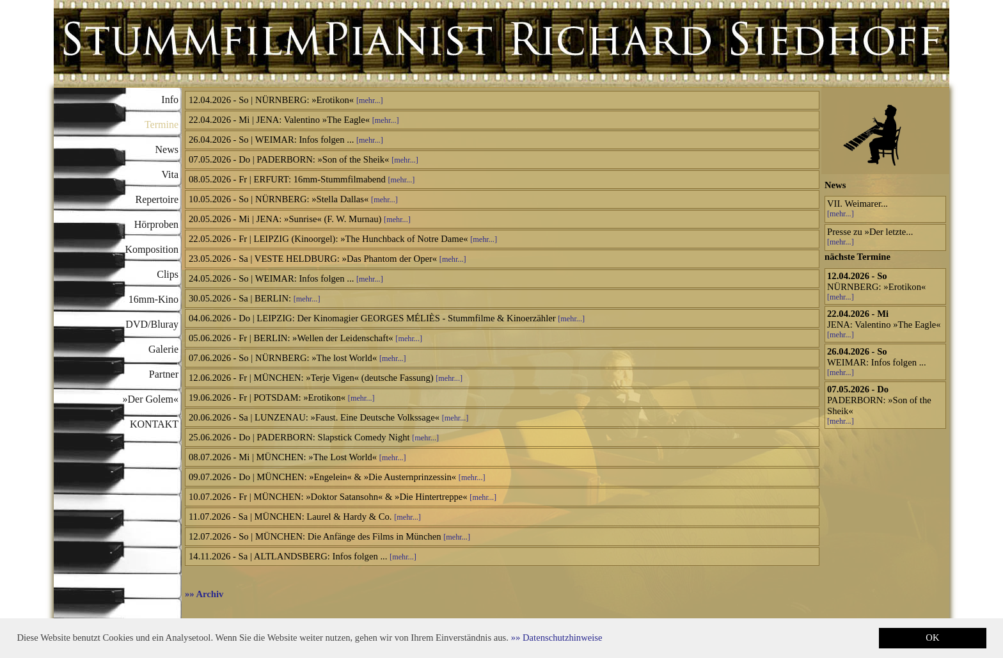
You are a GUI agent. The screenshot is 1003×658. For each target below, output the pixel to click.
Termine (161, 124)
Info (169, 99)
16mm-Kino (153, 299)
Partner (163, 374)
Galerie (163, 349)
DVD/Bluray (151, 324)
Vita (169, 174)
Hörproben (156, 224)
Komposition (151, 249)
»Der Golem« (150, 399)
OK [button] (932, 637)
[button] (557, 637)
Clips (167, 274)
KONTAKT (154, 424)
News (166, 149)
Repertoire (156, 199)
